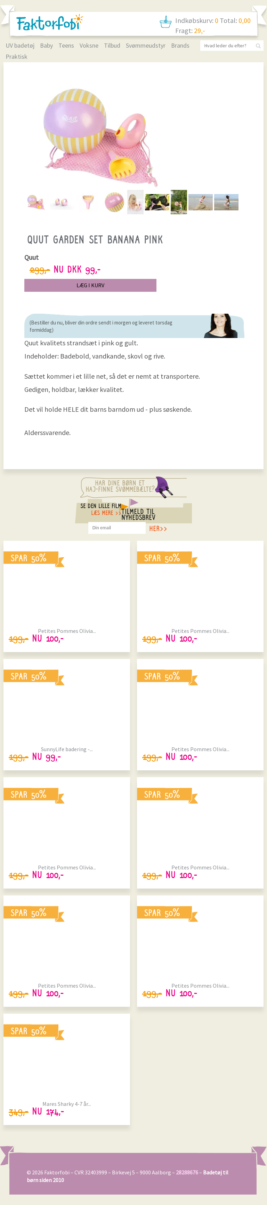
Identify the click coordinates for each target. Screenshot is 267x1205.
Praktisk (16, 57)
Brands (180, 45)
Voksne (89, 45)
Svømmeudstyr (145, 45)
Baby (46, 45)
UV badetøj (20, 45)
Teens (66, 45)
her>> (158, 530)
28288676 (187, 1172)
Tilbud (112, 45)
